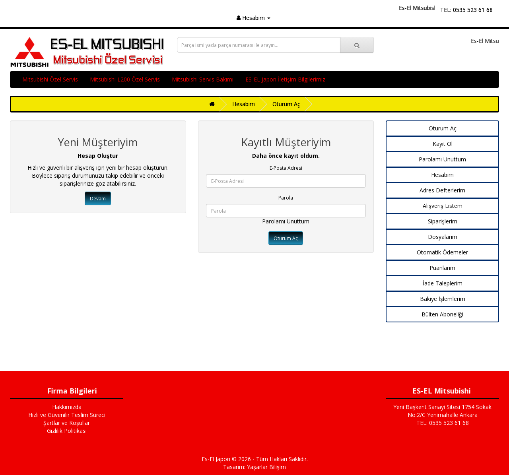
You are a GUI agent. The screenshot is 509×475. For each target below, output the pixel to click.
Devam (98, 198)
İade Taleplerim (442, 283)
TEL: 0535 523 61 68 (466, 10)
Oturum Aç (286, 104)
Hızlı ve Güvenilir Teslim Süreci (66, 415)
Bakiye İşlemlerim (442, 298)
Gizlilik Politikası (67, 430)
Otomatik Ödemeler (442, 252)
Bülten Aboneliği (442, 314)
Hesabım (243, 104)
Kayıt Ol (443, 143)
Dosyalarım (442, 236)
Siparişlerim (442, 221)
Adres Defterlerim (442, 190)
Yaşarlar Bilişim (266, 467)
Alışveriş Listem (442, 205)
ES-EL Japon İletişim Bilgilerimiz (285, 79)
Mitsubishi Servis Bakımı (202, 79)
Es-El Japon (216, 459)
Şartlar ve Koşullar (66, 423)
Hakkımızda (67, 407)
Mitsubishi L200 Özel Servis (125, 79)
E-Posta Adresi (286, 168)
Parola (285, 197)
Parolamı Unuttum (285, 221)
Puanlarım (442, 267)
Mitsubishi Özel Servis (50, 79)
